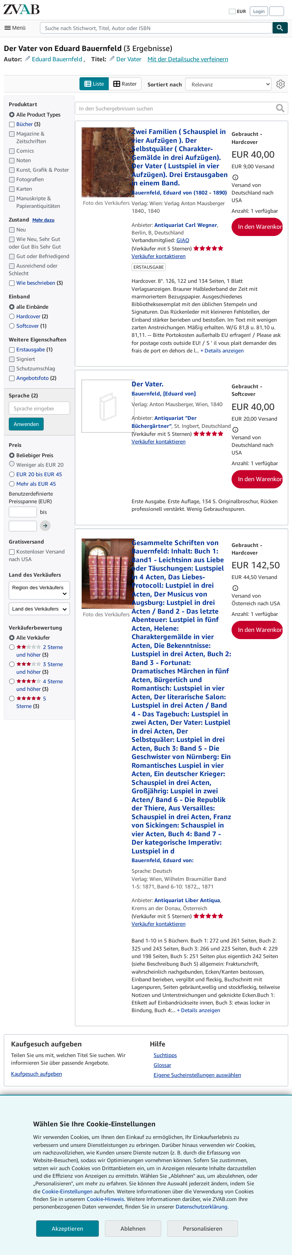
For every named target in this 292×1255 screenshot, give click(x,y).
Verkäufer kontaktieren (159, 256)
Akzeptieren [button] (67, 1228)
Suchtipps (165, 1055)
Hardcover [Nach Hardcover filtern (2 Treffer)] (28, 316)
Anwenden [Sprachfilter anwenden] (26, 424)
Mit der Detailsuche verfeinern (188, 59)
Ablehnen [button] (133, 1228)
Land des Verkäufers (35, 609)
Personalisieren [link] (202, 1228)
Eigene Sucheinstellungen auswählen (197, 1075)
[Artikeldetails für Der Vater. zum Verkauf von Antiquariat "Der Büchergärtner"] (106, 406)
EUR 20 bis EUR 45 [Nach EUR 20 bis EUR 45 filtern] (36, 474)
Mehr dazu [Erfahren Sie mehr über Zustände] (43, 220)
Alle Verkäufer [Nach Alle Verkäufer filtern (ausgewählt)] (33, 637)
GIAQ (182, 240)
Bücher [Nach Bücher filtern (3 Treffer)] (24, 123)
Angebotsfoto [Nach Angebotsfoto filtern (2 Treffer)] (32, 378)
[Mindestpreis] (23, 512)
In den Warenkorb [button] (260, 226)
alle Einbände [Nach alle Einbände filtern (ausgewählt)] (29, 306)
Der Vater (128, 59)
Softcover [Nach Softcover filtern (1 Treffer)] (27, 325)
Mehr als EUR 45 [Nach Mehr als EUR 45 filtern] (33, 483)
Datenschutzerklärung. (202, 1206)
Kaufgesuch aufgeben (36, 1073)
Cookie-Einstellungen (67, 1191)
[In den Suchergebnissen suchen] (181, 108)
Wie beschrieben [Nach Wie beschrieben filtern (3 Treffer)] (36, 282)
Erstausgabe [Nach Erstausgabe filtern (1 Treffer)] (30, 349)
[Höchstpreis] (23, 526)
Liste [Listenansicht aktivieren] (94, 84)
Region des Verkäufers (37, 587)
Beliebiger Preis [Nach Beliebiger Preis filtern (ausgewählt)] (32, 455)
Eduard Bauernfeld (57, 59)
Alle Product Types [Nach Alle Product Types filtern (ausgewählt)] (35, 114)
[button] (280, 108)
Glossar (162, 1065)
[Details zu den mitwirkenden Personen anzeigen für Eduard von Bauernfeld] (163, 860)
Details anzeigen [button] (224, 350)
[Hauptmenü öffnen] (17, 27)
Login (259, 11)
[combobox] (156, 27)
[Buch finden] (280, 27)
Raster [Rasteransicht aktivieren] (124, 84)
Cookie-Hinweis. (106, 1199)
